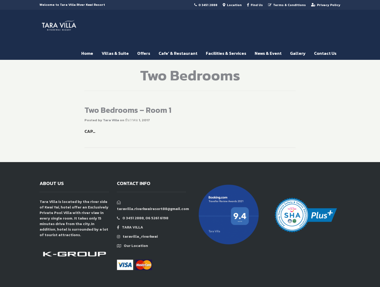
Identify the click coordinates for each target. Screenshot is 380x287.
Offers (143, 53)
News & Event (268, 53)
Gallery (298, 53)
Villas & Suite (115, 53)
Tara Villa (111, 120)
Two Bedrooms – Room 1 (127, 110)
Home (87, 53)
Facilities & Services (226, 53)
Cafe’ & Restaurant (178, 53)
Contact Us (325, 53)
